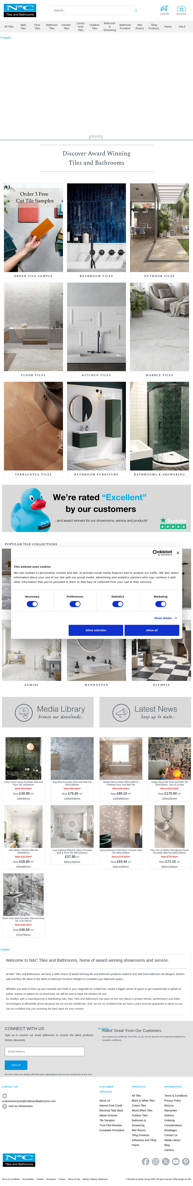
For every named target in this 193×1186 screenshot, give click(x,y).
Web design (178, 1179)
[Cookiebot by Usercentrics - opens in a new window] (155, 553)
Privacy (62, 1179)
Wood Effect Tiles (142, 1110)
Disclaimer (51, 1179)
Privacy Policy (172, 1100)
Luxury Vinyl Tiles (80, 27)
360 (189, 1179)
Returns (169, 1105)
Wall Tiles (23, 26)
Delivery (169, 1115)
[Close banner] (178, 553)
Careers (169, 1150)
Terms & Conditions (175, 1095)
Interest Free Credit (110, 1105)
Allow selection (96, 630)
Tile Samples (106, 1120)
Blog (167, 1145)
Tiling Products (154, 26)
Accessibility (28, 1179)
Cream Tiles (139, 1105)
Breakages (170, 1130)
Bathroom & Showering (109, 27)
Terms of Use (74, 1179)
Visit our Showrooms (17, 1106)
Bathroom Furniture (125, 26)
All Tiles (9, 26)
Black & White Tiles (143, 1100)
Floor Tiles (37, 26)
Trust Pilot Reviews (110, 1125)
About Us (104, 1100)
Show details (163, 618)
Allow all (152, 630)
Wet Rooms (140, 26)
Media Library (172, 1140)
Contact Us (170, 1135)
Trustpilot (5, 37)
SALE (182, 26)
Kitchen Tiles (66, 26)
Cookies (40, 1179)
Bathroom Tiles (52, 26)
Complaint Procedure (111, 1130)
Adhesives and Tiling (144, 1140)
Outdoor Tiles (94, 26)
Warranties (170, 1110)
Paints (168, 26)
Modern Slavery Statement (95, 1179)
